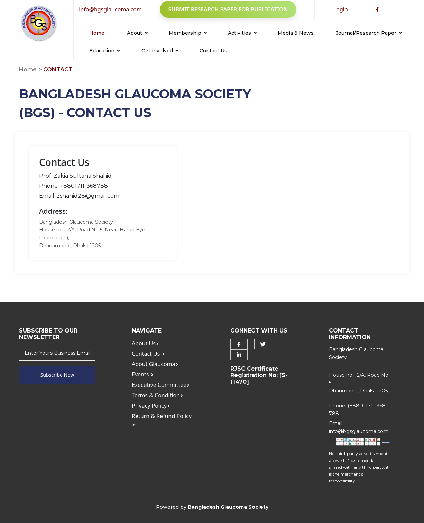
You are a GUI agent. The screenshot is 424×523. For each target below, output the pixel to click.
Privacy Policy (151, 405)
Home (96, 33)
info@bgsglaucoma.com (110, 9)
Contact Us (213, 50)
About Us (145, 343)
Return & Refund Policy (162, 419)
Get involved (159, 50)
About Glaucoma (155, 364)
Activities (242, 33)
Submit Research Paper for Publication (228, 9)
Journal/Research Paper (369, 33)
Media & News (296, 33)
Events (143, 374)
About (137, 33)
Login (340, 9)
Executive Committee (161, 385)
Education (104, 50)
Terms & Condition (157, 395)
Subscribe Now (57, 375)
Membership (188, 33)
